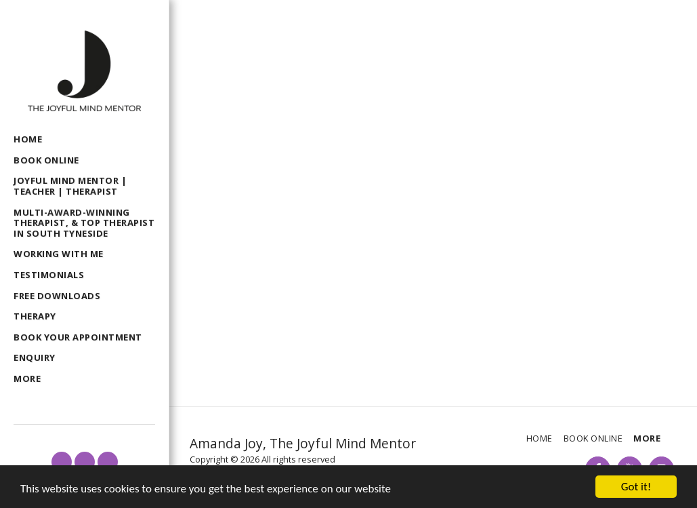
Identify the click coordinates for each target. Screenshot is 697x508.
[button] (61, 462)
